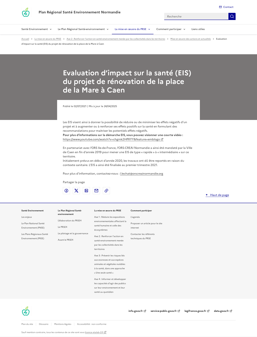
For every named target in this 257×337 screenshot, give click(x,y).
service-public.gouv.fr (164, 311)
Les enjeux (26, 217)
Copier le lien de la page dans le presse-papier (106, 190)
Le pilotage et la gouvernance (73, 233)
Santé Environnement (34, 29)
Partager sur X (76, 190)
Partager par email (96, 190)
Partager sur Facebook (66, 190)
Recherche (232, 16)
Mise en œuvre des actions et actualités (190, 39)
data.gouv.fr (221, 311)
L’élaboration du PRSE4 (69, 220)
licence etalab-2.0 (94, 332)
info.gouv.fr (135, 311)
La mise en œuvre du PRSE (130, 29)
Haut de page (219, 195)
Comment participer (169, 29)
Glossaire (43, 324)
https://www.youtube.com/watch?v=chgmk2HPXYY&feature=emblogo (111, 139)
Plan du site (27, 324)
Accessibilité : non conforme (91, 324)
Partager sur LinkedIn (86, 190)
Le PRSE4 (62, 227)
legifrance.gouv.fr (195, 311)
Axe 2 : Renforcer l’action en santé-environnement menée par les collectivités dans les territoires (116, 39)
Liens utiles (198, 29)
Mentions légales (62, 324)
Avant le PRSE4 (65, 240)
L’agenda (135, 217)
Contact (228, 7)
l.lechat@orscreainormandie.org (141, 173)
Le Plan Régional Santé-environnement (81, 29)
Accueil (25, 39)
